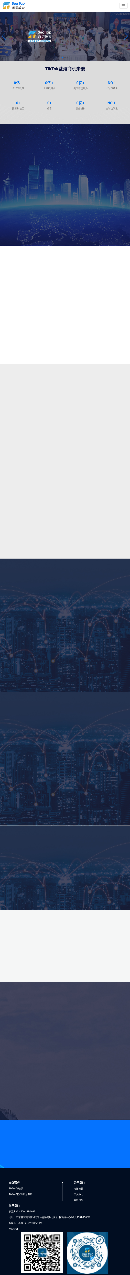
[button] (4, 36)
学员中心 (78, 1194)
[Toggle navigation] (123, 6)
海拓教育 (78, 1188)
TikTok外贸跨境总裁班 (20, 1194)
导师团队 (78, 1200)
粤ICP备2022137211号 (30, 1223)
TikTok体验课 (16, 1188)
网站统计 (13, 1228)
